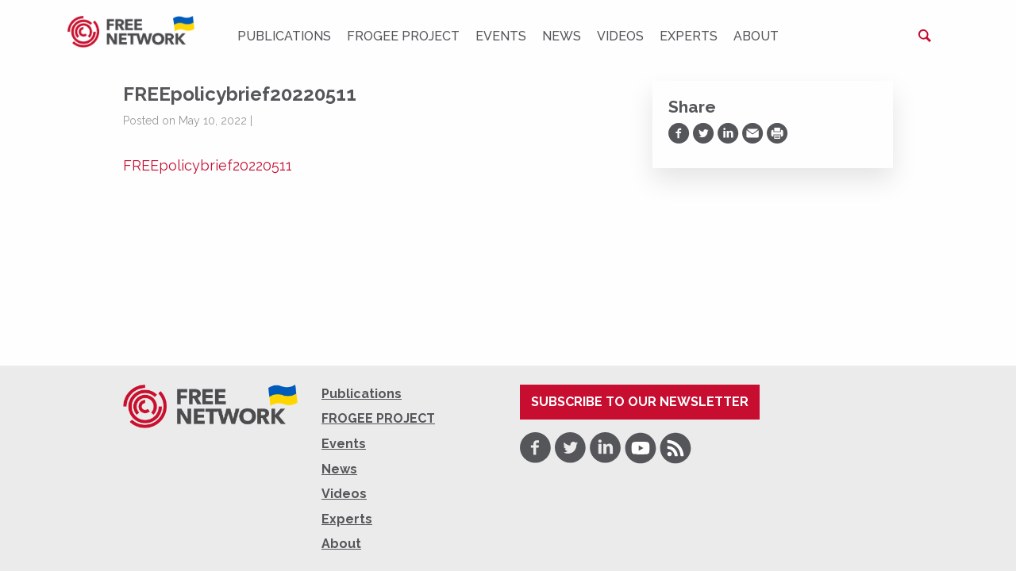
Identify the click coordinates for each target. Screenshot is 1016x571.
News (561, 36)
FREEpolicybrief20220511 (207, 165)
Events (500, 36)
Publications (284, 36)
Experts (689, 36)
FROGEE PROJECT (403, 36)
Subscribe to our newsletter (640, 401)
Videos (620, 36)
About (756, 36)
